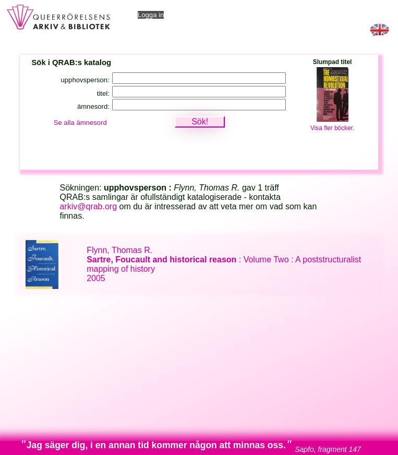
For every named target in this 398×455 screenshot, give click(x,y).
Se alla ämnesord (80, 123)
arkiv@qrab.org (88, 206)
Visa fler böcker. (332, 128)
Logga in (151, 15)
